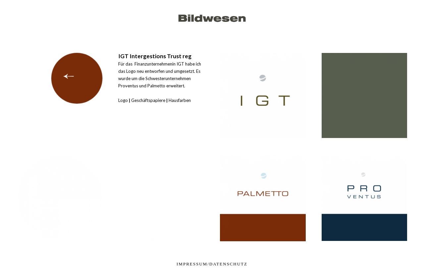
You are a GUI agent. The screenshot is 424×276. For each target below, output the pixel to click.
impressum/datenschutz (212, 263)
